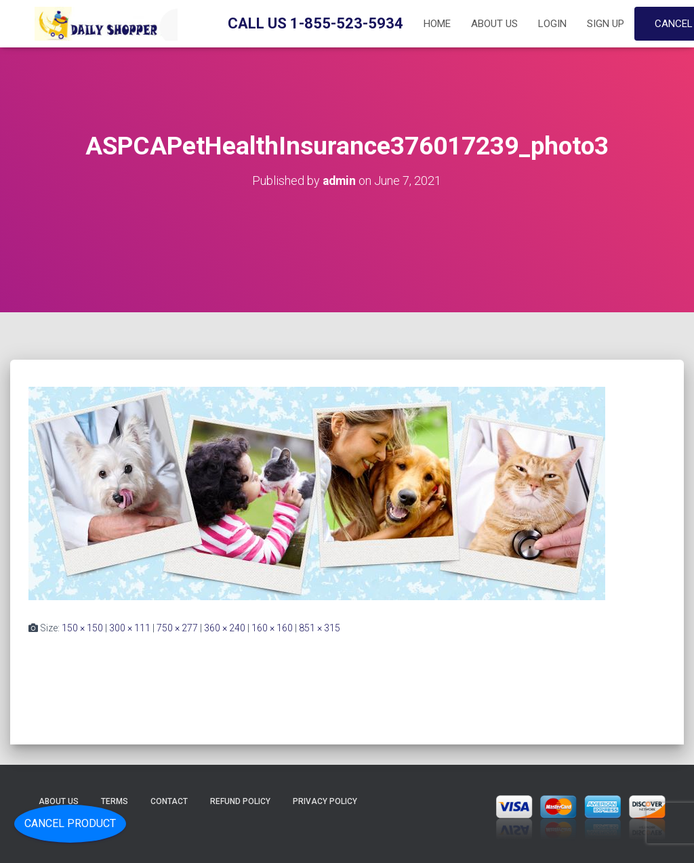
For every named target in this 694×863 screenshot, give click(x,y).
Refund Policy (240, 801)
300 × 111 (129, 628)
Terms (114, 801)
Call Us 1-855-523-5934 (315, 23)
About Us (494, 24)
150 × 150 (82, 628)
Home (437, 24)
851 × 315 (319, 628)
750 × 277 (177, 628)
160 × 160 (272, 628)
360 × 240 (224, 628)
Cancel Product (70, 823)
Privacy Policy (325, 801)
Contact (169, 801)
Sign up (605, 24)
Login (552, 24)
